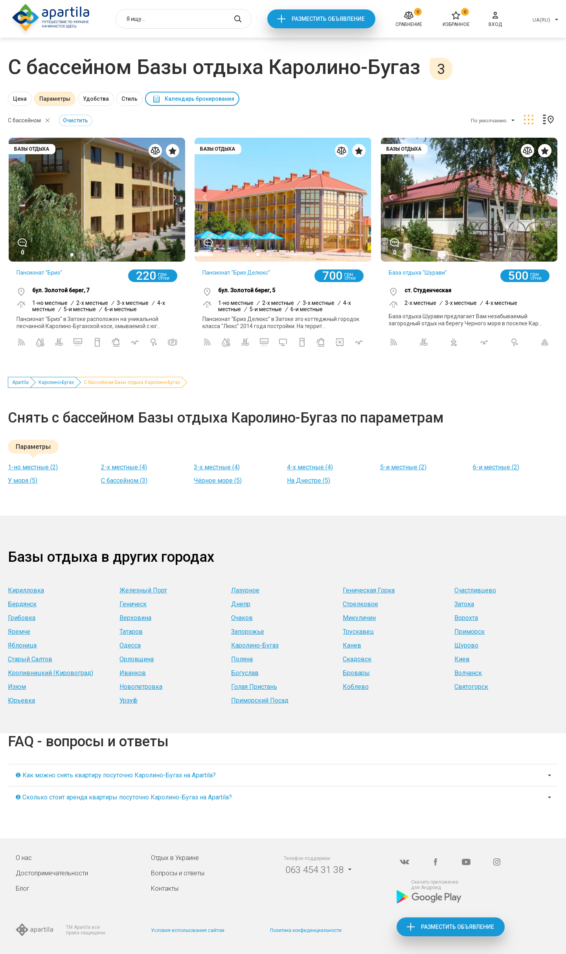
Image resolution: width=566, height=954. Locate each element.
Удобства (96, 99)
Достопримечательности (52, 873)
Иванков (132, 673)
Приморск (469, 631)
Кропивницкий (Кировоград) (50, 673)
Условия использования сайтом (187, 930)
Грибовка (21, 618)
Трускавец (358, 631)
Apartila (20, 382)
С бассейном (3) (124, 480)
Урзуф (128, 700)
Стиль (129, 99)
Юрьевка (21, 700)
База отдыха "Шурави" (418, 272)
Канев (352, 645)
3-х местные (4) (217, 467)
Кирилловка (26, 590)
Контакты (164, 888)
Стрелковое (360, 604)
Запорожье (247, 631)
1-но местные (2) (33, 467)
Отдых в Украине (175, 858)
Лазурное (245, 590)
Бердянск (22, 604)
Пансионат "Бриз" (39, 272)
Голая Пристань (254, 686)
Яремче (19, 631)
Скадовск (357, 659)
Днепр (240, 604)
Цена (20, 99)
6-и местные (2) (496, 467)
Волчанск (468, 673)
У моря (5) (22, 480)
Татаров (131, 631)
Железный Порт (143, 590)
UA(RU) (541, 20)
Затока (464, 604)
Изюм (17, 686)
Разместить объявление (328, 19)
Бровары (356, 673)
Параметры (54, 99)
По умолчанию (489, 121)
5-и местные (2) (403, 467)
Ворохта (466, 618)
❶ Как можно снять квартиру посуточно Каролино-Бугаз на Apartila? (115, 775)
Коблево (356, 686)
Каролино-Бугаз (56, 382)
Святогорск (471, 686)
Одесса (130, 645)
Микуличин (359, 618)
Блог (22, 888)
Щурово (466, 645)
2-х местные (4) (124, 467)
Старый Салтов (30, 659)
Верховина (135, 618)
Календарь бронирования (199, 99)
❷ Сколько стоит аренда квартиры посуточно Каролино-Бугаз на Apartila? (123, 797)
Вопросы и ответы (177, 873)
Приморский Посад (260, 700)
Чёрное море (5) (218, 480)
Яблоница (22, 645)
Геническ (133, 604)
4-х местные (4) (310, 467)
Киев (462, 659)
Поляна (242, 659)
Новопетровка (140, 686)
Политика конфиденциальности (306, 930)
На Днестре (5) (308, 480)
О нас (24, 858)
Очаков (242, 618)
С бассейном (24, 120)
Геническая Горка (369, 590)
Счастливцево (475, 590)
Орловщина (136, 659)
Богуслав (245, 673)
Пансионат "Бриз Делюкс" (236, 272)
